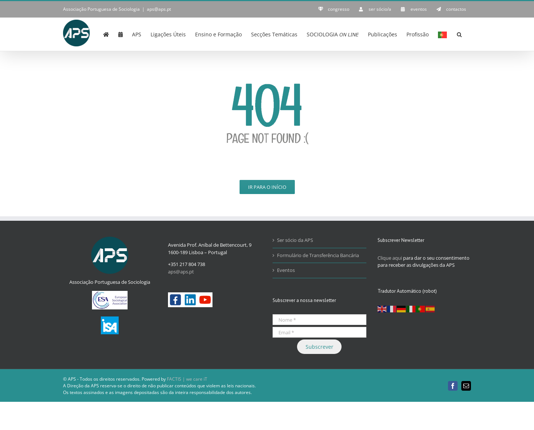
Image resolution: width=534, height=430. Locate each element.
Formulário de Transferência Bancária (318, 255)
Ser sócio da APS (295, 240)
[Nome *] (319, 319)
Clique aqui (390, 258)
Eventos (286, 270)
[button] (459, 34)
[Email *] (319, 332)
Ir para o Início (267, 187)
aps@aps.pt (159, 9)
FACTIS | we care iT (187, 379)
